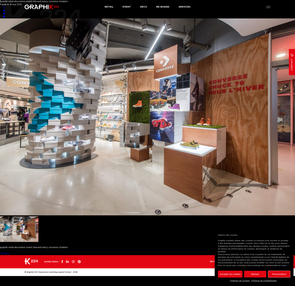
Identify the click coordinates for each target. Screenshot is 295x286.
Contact (291, 62)
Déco (143, 7)
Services (185, 7)
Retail (109, 7)
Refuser (255, 274)
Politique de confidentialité (264, 281)
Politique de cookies (240, 281)
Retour (4, 254)
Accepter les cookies (230, 274)
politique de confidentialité (265, 265)
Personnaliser (279, 274)
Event (127, 7)
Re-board (162, 7)
